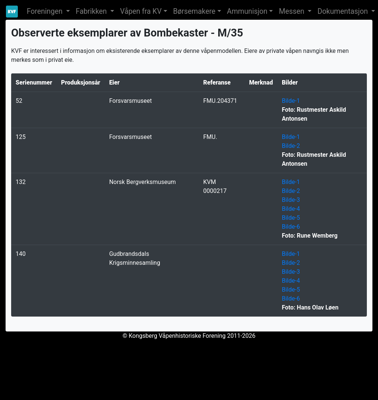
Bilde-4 (291, 208)
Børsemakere (194, 11)
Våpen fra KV (141, 11)
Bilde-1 (291, 100)
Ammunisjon (247, 11)
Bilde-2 (291, 145)
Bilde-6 (291, 226)
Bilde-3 (291, 199)
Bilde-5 (291, 217)
